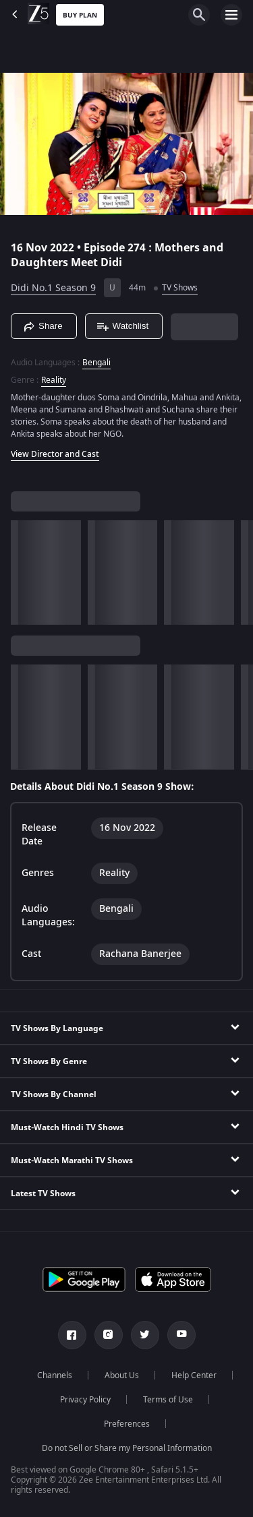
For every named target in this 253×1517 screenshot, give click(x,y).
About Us (122, 1375)
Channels (54, 1375)
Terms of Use (168, 1400)
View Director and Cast (55, 454)
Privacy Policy (85, 1400)
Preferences (127, 1424)
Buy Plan (80, 15)
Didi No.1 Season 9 (53, 288)
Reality (53, 380)
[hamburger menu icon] (231, 15)
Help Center (194, 1375)
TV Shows (180, 288)
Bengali (96, 363)
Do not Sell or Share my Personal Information (127, 1448)
